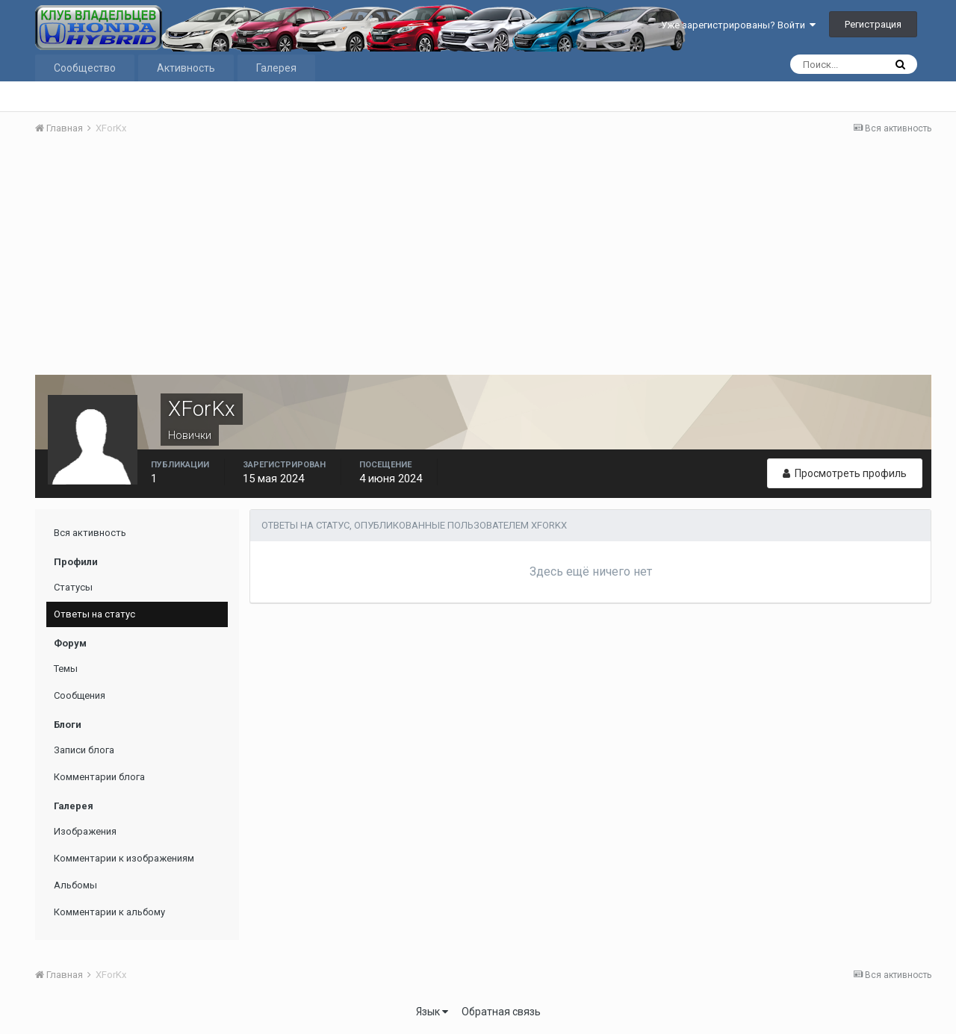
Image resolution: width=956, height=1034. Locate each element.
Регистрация (873, 24)
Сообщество (85, 68)
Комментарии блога (99, 776)
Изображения (85, 831)
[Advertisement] (483, 259)
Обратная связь (501, 1012)
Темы (66, 668)
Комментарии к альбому (109, 912)
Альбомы (75, 885)
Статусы (73, 587)
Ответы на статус (94, 614)
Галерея (276, 68)
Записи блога (84, 750)
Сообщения (79, 695)
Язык (432, 1012)
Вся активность (90, 532)
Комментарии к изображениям (124, 858)
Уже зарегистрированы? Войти (738, 25)
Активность (186, 68)
